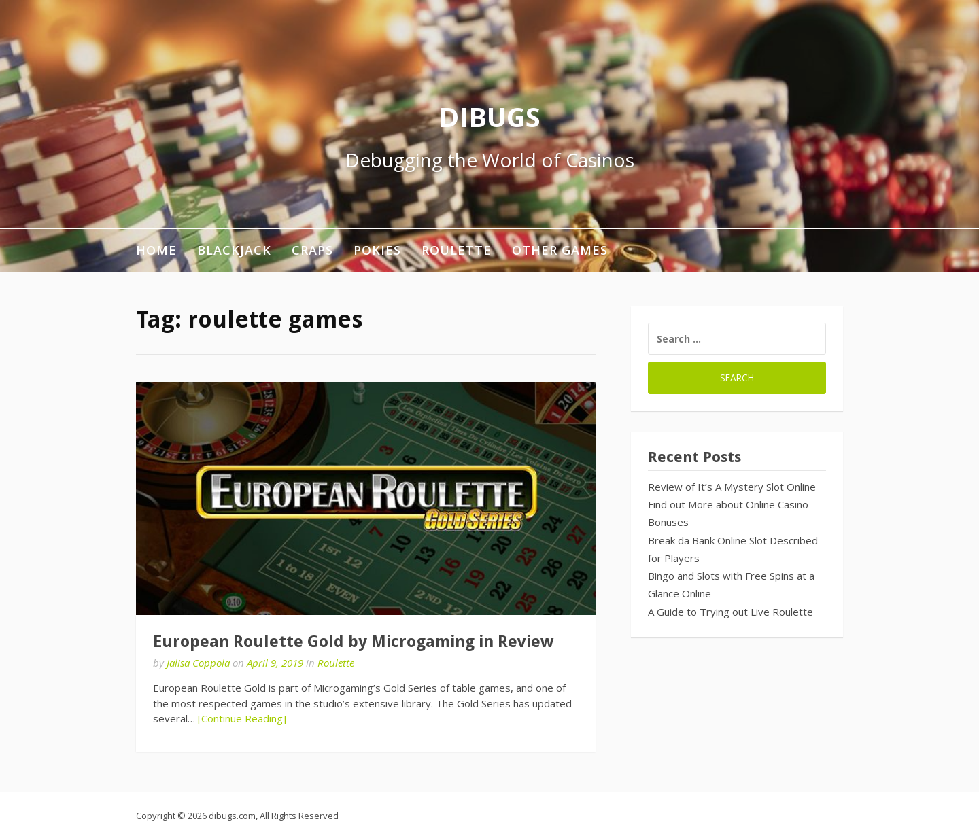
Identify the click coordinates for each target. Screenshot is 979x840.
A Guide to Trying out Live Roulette (730, 611)
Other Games (560, 250)
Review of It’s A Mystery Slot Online (732, 486)
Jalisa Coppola (198, 662)
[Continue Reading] (242, 718)
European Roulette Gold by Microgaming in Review (353, 641)
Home (156, 250)
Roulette (457, 250)
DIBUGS (489, 116)
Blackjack (234, 250)
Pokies (377, 250)
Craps (312, 250)
